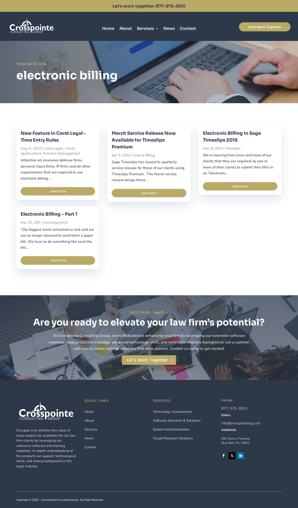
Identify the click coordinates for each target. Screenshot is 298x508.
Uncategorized (55, 222)
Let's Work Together (264, 27)
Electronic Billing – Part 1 (49, 214)
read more (58, 191)
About (125, 29)
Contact (188, 29)
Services (145, 29)
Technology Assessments (172, 411)
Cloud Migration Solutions (173, 438)
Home (108, 29)
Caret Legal (53, 148)
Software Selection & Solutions (177, 420)
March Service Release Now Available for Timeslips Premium (144, 140)
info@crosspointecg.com (241, 423)
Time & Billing (144, 155)
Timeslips (233, 148)
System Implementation (171, 429)
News (169, 29)
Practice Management (61, 153)
